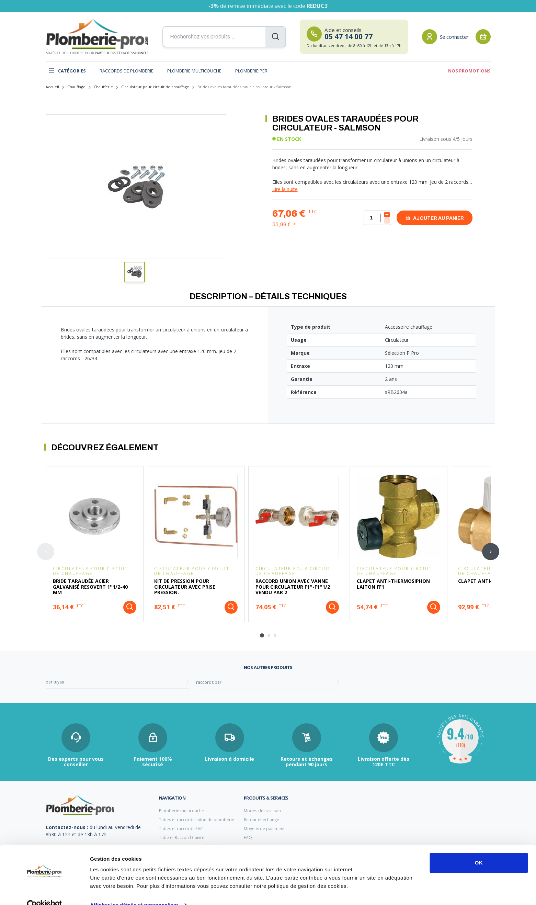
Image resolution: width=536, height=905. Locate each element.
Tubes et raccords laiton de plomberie (196, 820)
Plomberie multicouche (194, 71)
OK (479, 849)
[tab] (262, 635)
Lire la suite (285, 189)
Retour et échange (261, 820)
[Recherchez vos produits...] (224, 36)
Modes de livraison (262, 811)
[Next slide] (490, 551)
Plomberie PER (251, 71)
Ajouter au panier (434, 218)
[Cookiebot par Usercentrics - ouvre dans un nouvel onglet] (44, 891)
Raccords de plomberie (126, 71)
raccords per (208, 682)
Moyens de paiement (264, 829)
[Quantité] (377, 218)
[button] (134, 272)
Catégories (67, 70)
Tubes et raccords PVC (181, 829)
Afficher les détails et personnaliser (134, 891)
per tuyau (55, 682)
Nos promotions (469, 71)
